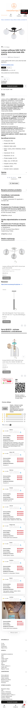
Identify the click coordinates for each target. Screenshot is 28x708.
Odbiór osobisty (5, 678)
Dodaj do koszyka (12, 86)
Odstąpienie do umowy (6, 699)
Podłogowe (4, 661)
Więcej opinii (14, 632)
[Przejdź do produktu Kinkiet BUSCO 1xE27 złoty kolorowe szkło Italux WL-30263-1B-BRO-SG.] (14, 347)
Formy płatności (5, 675)
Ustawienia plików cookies (7, 694)
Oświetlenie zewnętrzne (7, 654)
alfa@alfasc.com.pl (6, 215)
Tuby (2, 655)
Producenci (4, 646)
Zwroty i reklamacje (6, 691)
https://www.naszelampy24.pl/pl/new (11, 284)
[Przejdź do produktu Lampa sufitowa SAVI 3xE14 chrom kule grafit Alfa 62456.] (14, 253)
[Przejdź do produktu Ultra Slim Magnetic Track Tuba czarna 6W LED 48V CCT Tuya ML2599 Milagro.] (14, 300)
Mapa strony (4, 647)
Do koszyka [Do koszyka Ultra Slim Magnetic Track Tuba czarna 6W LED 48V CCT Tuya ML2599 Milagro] (6, 321)
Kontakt (3, 644)
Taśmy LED (4, 667)
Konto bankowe (5, 676)
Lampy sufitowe (5, 666)
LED (2, 663)
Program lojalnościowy (6, 696)
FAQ (2, 690)
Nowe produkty (5, 681)
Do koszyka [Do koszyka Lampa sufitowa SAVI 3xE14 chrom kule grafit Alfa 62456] (6, 278)
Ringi (2, 657)
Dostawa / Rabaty (5, 697)
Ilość (2, 76)
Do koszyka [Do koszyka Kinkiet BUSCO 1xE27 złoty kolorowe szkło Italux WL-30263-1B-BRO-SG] (6, 372)
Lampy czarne (4, 658)
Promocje (3, 682)
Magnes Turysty (5, 668)
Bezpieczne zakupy (6, 679)
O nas (2, 643)
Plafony (3, 664)
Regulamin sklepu (5, 688)
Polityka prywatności (6, 693)
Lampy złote (4, 660)
